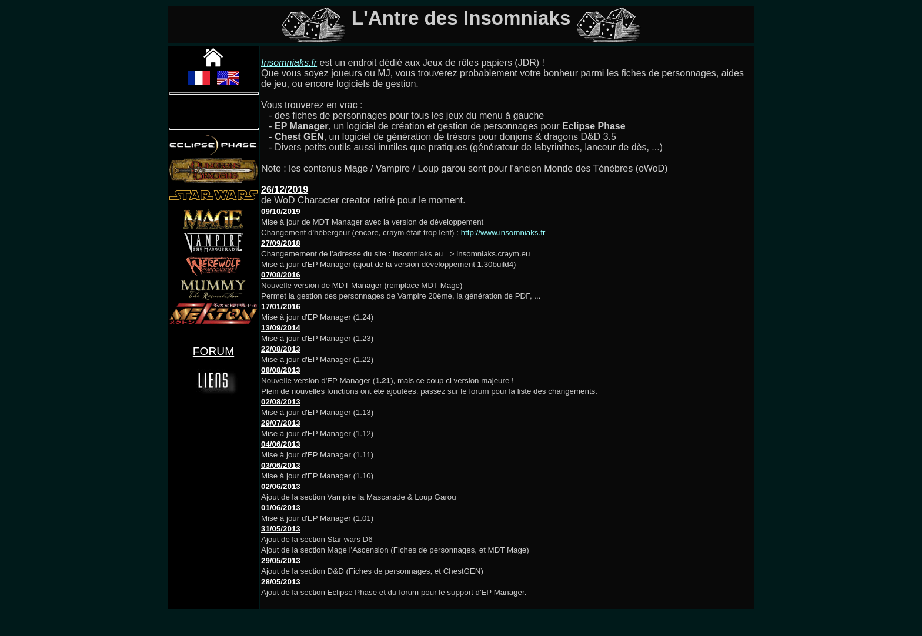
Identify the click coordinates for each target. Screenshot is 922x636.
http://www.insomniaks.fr (503, 232)
